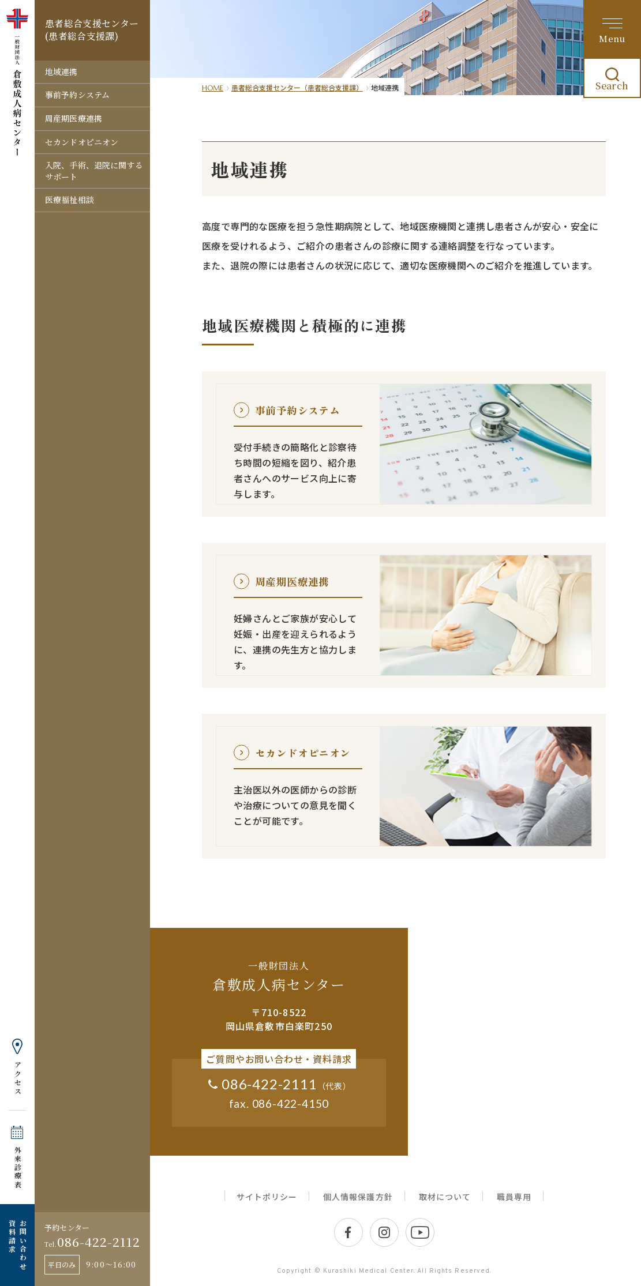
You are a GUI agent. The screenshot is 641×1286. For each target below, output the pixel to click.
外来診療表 (18, 1167)
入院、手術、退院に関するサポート (94, 170)
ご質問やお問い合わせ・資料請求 (278, 1059)
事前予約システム (77, 94)
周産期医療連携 (73, 118)
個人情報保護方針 (357, 1196)
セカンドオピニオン (81, 142)
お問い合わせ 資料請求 (17, 1245)
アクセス (18, 1078)
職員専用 (514, 1196)
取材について (445, 1196)
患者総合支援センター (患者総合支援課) (91, 30)
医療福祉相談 (69, 199)
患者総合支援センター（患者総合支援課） (297, 87)
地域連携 (61, 71)
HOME (212, 88)
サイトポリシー (267, 1196)
